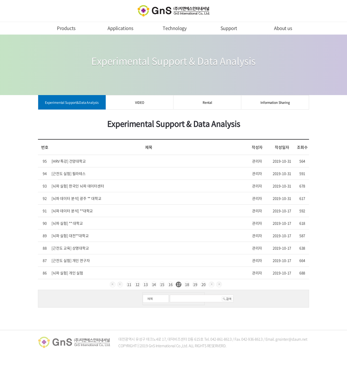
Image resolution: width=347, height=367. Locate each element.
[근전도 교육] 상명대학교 (70, 248)
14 (154, 284)
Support (228, 28)
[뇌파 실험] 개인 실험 (67, 273)
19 (195, 284)
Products (66, 28)
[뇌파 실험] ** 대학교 (67, 223)
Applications (120, 28)
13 (146, 284)
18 (187, 284)
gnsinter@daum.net (291, 339)
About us (283, 28)
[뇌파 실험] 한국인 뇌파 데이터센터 (78, 186)
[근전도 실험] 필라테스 (69, 173)
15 (162, 284)
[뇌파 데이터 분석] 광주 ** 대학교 (76, 198)
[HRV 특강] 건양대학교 (69, 161)
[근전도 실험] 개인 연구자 (71, 260)
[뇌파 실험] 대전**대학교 (70, 235)
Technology (175, 28)
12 (138, 284)
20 (204, 284)
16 (171, 284)
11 (129, 284)
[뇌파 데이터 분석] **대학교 (72, 210)
